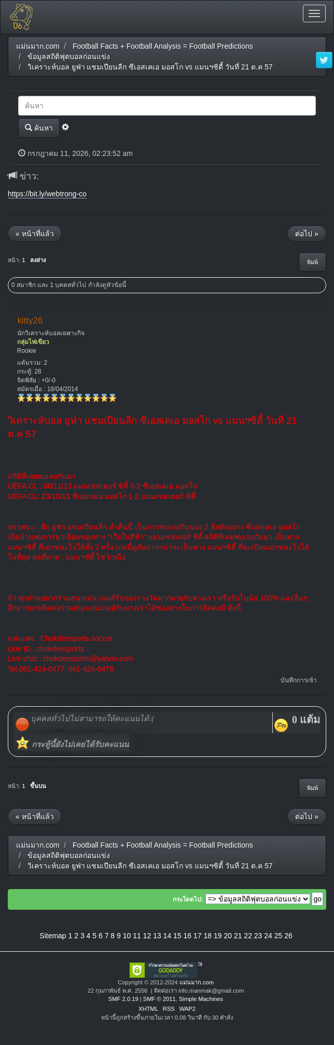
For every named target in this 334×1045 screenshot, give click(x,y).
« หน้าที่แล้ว (35, 234)
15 (177, 936)
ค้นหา (39, 127)
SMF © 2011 (159, 999)
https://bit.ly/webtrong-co (47, 194)
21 (238, 936)
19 (218, 936)
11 (137, 936)
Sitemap (52, 936)
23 (258, 936)
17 (197, 936)
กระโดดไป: (188, 899)
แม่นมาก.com (196, 982)
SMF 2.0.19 (123, 999)
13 (157, 936)
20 (228, 936)
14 (167, 936)
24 (268, 936)
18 (207, 936)
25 (278, 936)
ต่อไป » (306, 234)
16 (188, 936)
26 (288, 936)
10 (127, 936)
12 (147, 936)
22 (248, 936)
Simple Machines (201, 999)
